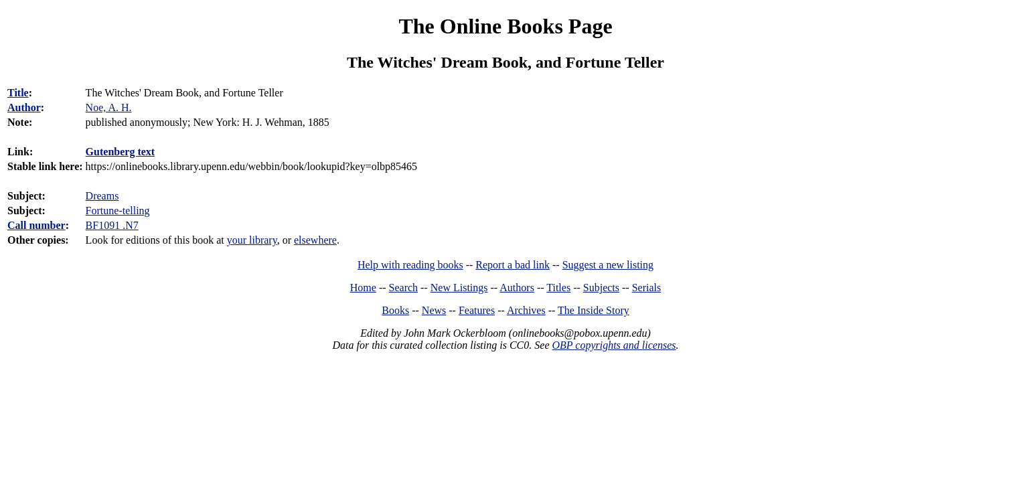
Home (363, 287)
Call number (36, 225)
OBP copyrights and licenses (614, 345)
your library (252, 240)
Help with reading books (410, 264)
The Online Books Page (505, 26)
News (434, 310)
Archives (526, 310)
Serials (647, 287)
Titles (558, 287)
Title (18, 92)
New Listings (459, 287)
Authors (516, 287)
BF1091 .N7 (112, 225)
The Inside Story (593, 310)
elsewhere (315, 240)
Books (395, 310)
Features (477, 310)
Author (24, 107)
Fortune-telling (118, 210)
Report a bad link (512, 264)
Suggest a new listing (607, 264)
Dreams (102, 196)
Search (403, 287)
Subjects (601, 287)
